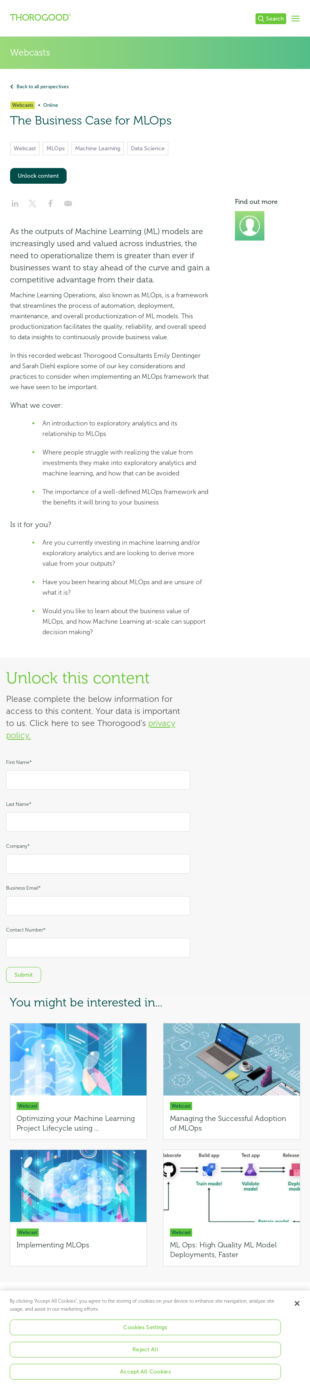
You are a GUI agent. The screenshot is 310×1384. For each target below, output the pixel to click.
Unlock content (38, 176)
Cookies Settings (145, 1334)
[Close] (297, 1310)
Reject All (145, 1356)
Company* (18, 846)
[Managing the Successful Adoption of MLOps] (231, 1081)
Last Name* (18, 804)
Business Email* (23, 888)
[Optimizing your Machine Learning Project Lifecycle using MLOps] (78, 1081)
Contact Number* (26, 930)
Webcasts (30, 53)
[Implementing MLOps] (78, 1208)
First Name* (19, 762)
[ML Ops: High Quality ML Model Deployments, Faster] (231, 1208)
